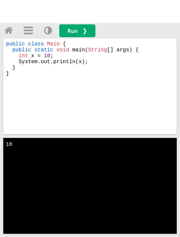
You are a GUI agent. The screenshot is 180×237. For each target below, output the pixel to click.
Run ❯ (77, 31)
